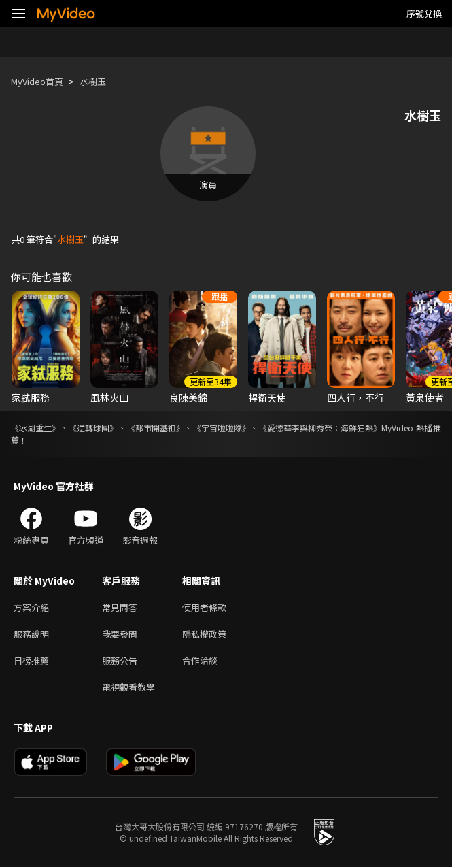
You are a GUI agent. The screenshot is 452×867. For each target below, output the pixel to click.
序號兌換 (424, 13)
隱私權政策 (204, 633)
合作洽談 (200, 660)
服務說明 (31, 633)
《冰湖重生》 (35, 428)
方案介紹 (31, 607)
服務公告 (119, 660)
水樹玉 (93, 81)
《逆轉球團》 (93, 428)
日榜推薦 (31, 660)
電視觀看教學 (128, 687)
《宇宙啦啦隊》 (221, 428)
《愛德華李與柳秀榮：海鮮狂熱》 (320, 428)
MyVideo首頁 (37, 81)
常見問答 (119, 607)
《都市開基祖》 (155, 428)
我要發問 (119, 633)
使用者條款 (204, 607)
